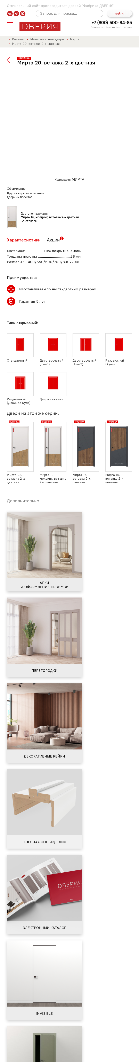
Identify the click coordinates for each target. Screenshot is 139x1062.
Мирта (75, 39)
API (129, 1056)
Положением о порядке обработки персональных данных (75, 982)
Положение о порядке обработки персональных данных (79, 1054)
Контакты (105, 1027)
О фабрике (38, 1027)
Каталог (18, 39)
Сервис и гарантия (71, 1027)
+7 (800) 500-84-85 (112, 22)
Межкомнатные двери (47, 39)
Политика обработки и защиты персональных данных (57, 1052)
